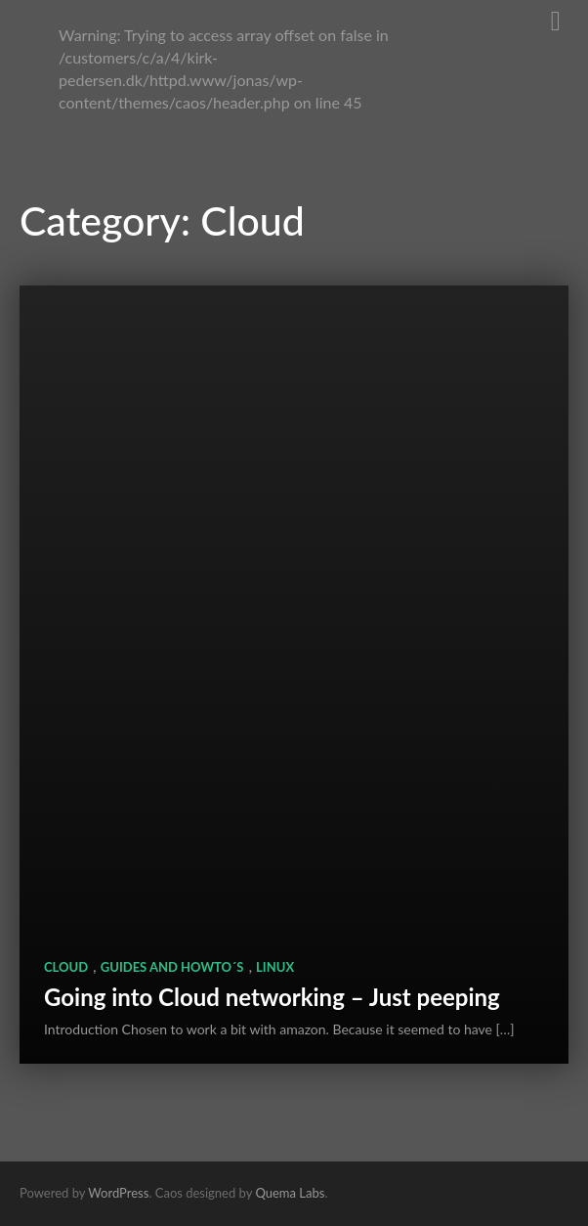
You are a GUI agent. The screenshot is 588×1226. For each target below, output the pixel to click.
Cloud (66, 967)
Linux (275, 967)
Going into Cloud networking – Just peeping (272, 997)
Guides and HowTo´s (172, 967)
